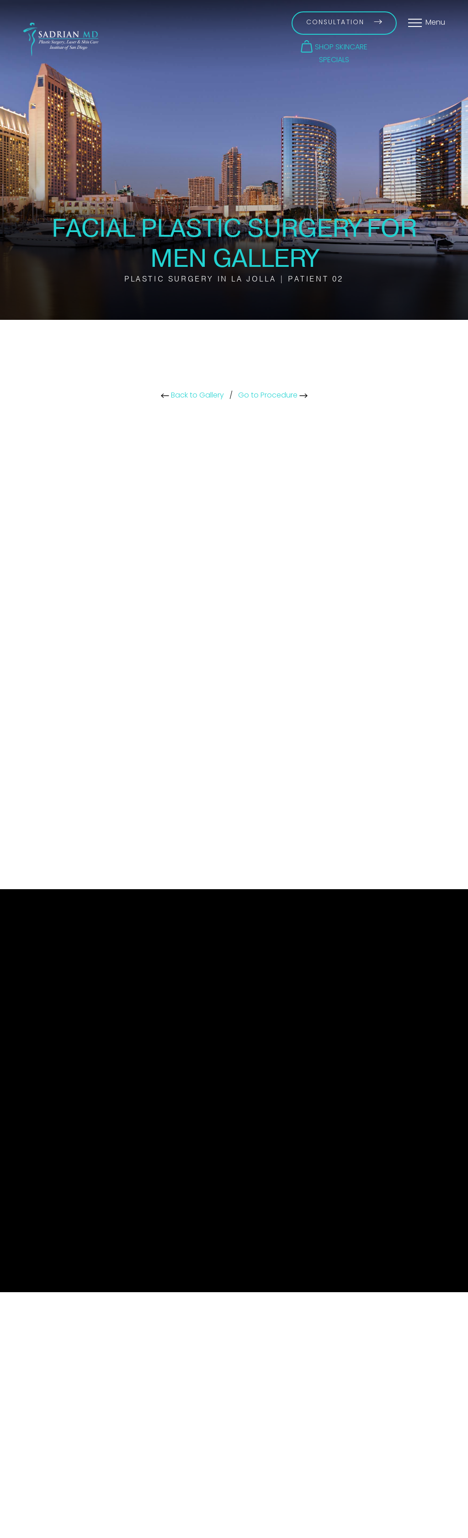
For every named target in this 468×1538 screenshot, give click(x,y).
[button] (334, 46)
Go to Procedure (273, 395)
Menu (435, 23)
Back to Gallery (192, 395)
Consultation (344, 22)
